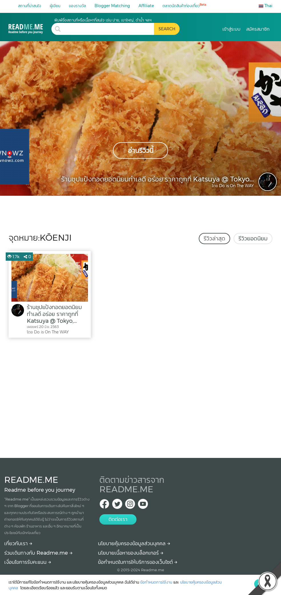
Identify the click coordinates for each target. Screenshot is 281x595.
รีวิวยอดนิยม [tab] (253, 238)
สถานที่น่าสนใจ (29, 5)
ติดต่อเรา (118, 519)
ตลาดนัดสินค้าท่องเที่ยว (184, 5)
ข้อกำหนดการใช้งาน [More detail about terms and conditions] (156, 582)
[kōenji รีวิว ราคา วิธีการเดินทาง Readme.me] (30, 25)
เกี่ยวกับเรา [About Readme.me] (18, 543)
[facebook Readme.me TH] (104, 505)
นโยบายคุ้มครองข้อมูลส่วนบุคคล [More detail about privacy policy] (134, 543)
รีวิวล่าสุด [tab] (214, 238)
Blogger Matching (112, 5)
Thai (265, 5)
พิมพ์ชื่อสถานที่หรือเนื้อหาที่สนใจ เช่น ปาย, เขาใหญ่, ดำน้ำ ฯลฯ (102, 20)
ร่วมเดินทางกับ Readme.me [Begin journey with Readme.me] (38, 553)
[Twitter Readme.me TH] (117, 505)
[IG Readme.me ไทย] (130, 505)
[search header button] (167, 29)
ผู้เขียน (55, 5)
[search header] (109, 29)
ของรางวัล (77, 5)
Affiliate (146, 5)
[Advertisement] (140, 396)
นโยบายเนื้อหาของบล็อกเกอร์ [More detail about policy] (130, 553)
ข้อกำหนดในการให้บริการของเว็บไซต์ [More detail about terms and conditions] (137, 562)
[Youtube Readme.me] (143, 505)
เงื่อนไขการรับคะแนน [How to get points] (27, 562)
